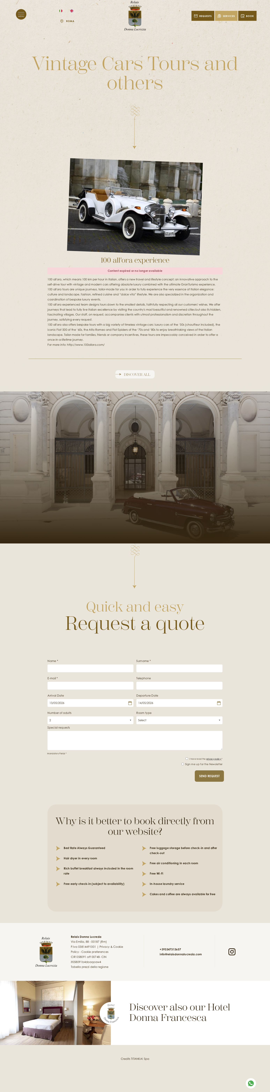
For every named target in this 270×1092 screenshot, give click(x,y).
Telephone (143, 678)
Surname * (143, 661)
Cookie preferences (94, 952)
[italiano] (61, 10)
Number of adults (59, 713)
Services (226, 15)
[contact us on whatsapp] (251, 1082)
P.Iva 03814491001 (83, 946)
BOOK (247, 15)
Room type (143, 713)
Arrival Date (55, 695)
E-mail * (52, 678)
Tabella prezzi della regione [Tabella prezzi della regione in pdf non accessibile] (89, 967)
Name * (52, 661)
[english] (72, 10)
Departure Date (147, 695)
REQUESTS (203, 15)
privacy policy (214, 759)
